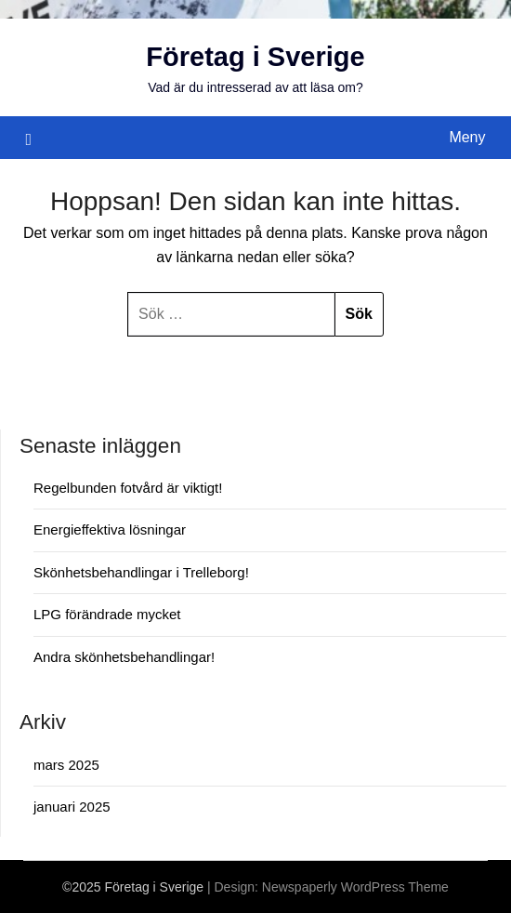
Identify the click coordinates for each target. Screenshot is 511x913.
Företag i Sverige (255, 57)
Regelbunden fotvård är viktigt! (127, 488)
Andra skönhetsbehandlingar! (124, 657)
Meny (467, 137)
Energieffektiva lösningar (109, 529)
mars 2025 (66, 765)
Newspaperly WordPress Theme (355, 887)
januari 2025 (72, 806)
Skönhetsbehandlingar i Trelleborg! (141, 572)
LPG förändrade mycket (106, 614)
